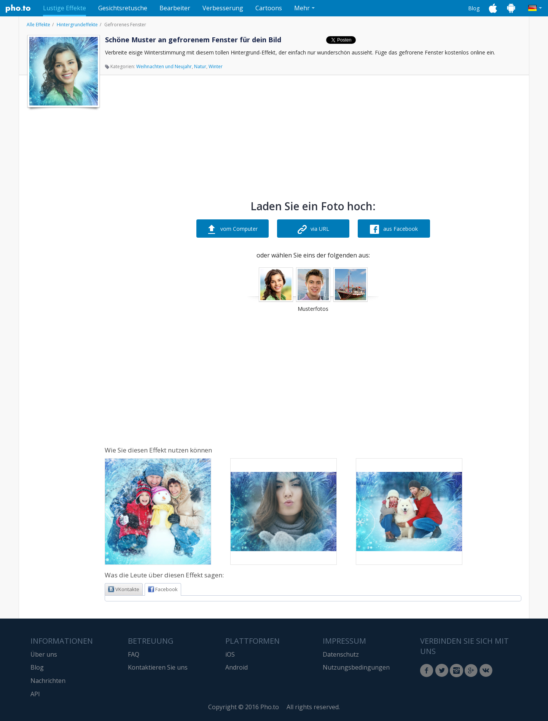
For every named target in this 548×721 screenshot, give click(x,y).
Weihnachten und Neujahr (164, 66)
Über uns (43, 654)
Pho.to (18, 8)
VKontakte (123, 589)
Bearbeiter (174, 8)
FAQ (133, 654)
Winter (216, 66)
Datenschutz (341, 654)
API (35, 694)
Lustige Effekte (64, 8)
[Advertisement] (62, 226)
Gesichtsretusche (122, 8)
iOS (230, 654)
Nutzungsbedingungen (356, 667)
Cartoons (268, 8)
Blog (474, 8)
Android (236, 667)
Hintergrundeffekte (77, 24)
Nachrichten (47, 680)
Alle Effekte (38, 24)
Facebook (163, 589)
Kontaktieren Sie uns (158, 667)
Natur (200, 66)
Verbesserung (222, 8)
